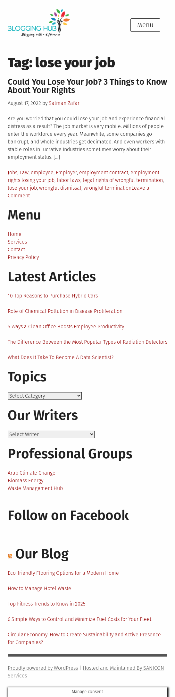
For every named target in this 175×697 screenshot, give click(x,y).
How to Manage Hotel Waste (39, 588)
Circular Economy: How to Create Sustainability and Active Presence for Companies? (84, 638)
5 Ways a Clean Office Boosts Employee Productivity (66, 326)
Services (17, 242)
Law (24, 172)
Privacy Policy (23, 257)
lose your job (22, 188)
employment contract (103, 172)
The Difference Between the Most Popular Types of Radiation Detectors (87, 342)
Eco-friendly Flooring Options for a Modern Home (63, 573)
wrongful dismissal (60, 188)
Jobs (12, 172)
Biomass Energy (25, 481)
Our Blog (42, 554)
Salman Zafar (64, 103)
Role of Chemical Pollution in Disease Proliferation (65, 311)
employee (42, 172)
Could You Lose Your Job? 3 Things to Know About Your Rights (87, 86)
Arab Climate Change (31, 473)
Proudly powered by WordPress (43, 668)
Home (14, 234)
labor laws (68, 180)
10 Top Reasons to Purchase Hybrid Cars (53, 296)
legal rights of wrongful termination (123, 180)
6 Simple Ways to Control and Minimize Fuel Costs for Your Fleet (79, 619)
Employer (66, 172)
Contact (16, 249)
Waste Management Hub (35, 488)
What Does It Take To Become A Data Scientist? (60, 357)
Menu (145, 25)
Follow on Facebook (68, 515)
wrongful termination (107, 188)
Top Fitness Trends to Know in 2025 (47, 604)
